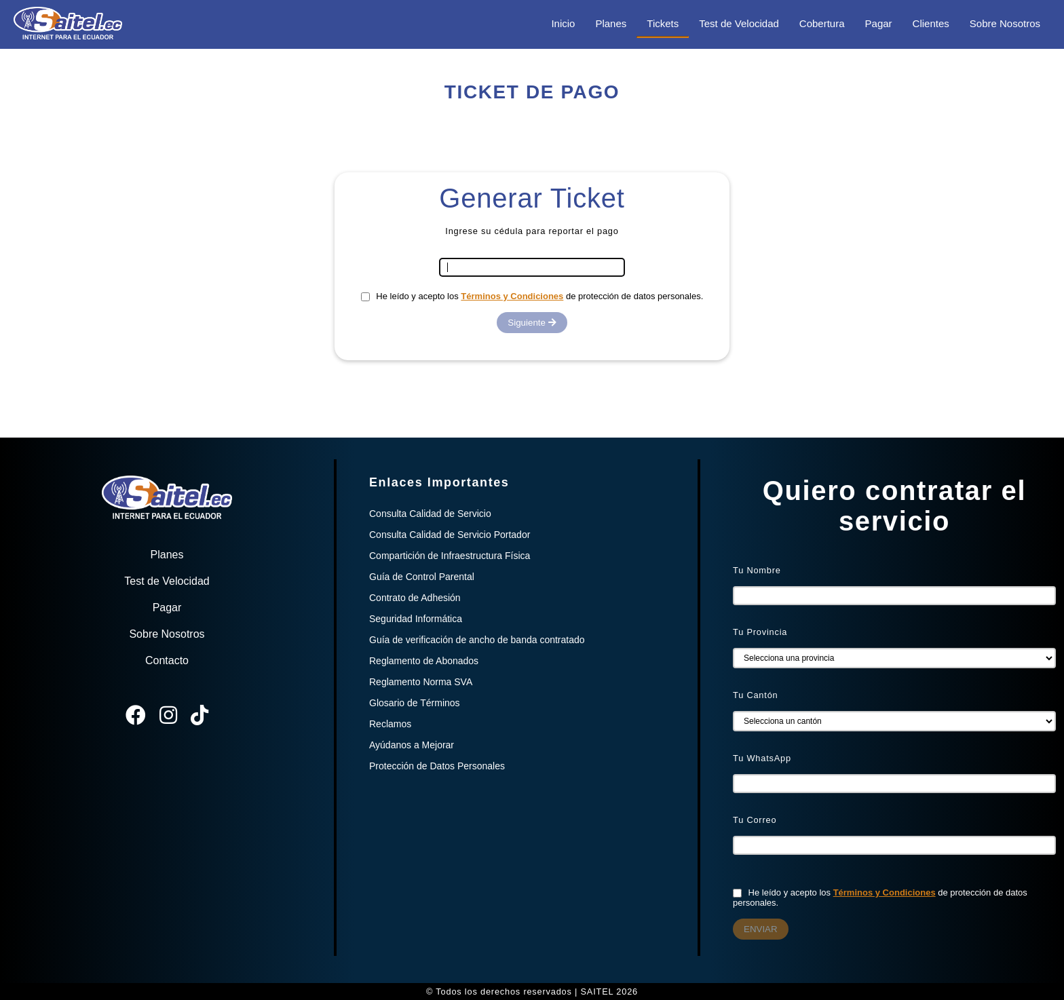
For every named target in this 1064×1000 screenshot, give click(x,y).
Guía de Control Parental (421, 576)
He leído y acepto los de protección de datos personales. (532, 296)
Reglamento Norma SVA (420, 681)
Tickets (663, 23)
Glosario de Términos (414, 702)
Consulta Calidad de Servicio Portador (449, 534)
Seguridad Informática (415, 618)
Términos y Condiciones (512, 296)
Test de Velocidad (739, 23)
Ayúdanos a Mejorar (411, 744)
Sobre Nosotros (1005, 23)
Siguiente (532, 323)
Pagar (878, 23)
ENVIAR (761, 929)
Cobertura (822, 23)
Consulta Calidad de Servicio (430, 513)
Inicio (563, 23)
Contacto (167, 660)
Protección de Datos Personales (437, 766)
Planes (610, 23)
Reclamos (390, 723)
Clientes (931, 23)
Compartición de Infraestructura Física (449, 555)
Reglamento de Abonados (423, 660)
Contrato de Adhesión (415, 597)
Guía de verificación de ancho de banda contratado (477, 639)
